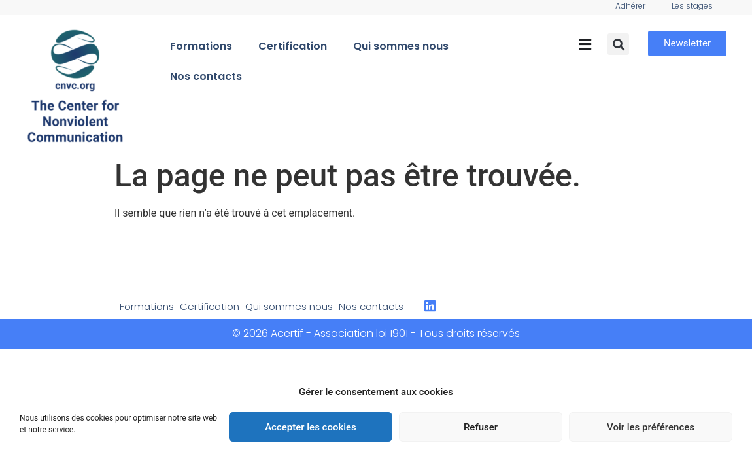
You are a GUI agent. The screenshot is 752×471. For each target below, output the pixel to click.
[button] (585, 44)
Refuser (481, 427)
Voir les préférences (650, 427)
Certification (292, 46)
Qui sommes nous (401, 46)
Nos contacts (206, 76)
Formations (201, 46)
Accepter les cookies (310, 427)
